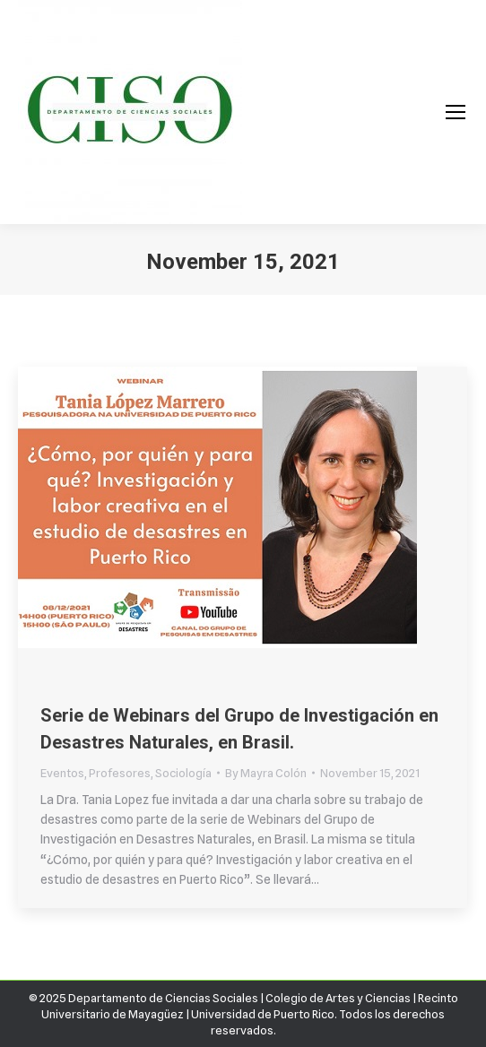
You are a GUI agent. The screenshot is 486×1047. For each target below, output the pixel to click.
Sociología (183, 773)
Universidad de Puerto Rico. (265, 1014)
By (266, 773)
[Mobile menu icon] (455, 112)
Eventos (62, 773)
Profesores (120, 773)
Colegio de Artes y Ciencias (338, 998)
